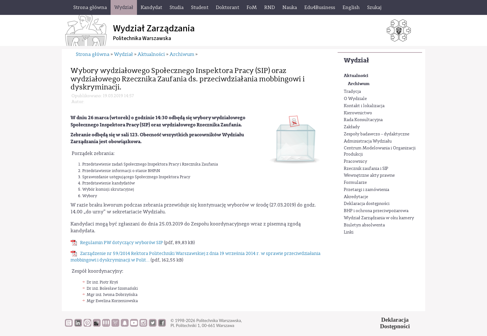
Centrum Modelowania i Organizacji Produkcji (380, 151)
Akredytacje (356, 197)
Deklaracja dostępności (366, 204)
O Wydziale (355, 99)
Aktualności (356, 76)
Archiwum (359, 84)
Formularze (355, 182)
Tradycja (352, 91)
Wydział (356, 60)
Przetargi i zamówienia (366, 190)
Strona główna (92, 54)
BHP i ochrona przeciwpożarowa (376, 211)
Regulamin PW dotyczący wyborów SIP (121, 243)
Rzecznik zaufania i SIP (366, 168)
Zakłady (352, 127)
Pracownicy (355, 161)
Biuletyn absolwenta (364, 225)
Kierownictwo (358, 113)
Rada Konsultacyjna (363, 120)
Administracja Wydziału (368, 141)
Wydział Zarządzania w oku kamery (379, 218)
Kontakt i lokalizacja (364, 106)
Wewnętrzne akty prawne (369, 175)
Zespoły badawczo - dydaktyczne (376, 134)
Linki (348, 232)
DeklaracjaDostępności (395, 322)
